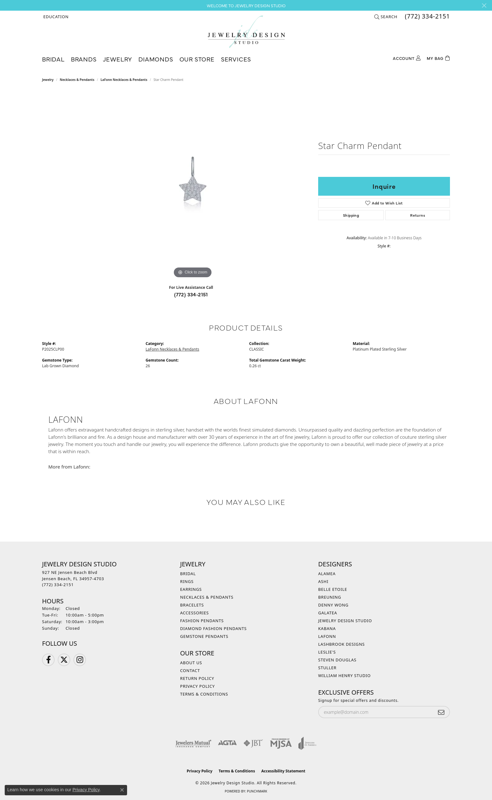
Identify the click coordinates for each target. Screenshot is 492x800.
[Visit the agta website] (227, 743)
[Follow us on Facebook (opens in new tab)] (48, 660)
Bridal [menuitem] (188, 573)
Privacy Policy (197, 686)
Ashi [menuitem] (323, 581)
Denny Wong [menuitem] (333, 605)
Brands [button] (84, 59)
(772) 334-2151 (191, 294)
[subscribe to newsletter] (441, 712)
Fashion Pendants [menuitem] (202, 620)
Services (236, 59)
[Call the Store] (58, 584)
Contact (190, 670)
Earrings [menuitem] (191, 589)
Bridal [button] (53, 59)
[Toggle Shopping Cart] (438, 57)
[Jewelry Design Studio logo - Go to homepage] (246, 31)
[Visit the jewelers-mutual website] (193, 743)
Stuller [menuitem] (327, 667)
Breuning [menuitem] (329, 597)
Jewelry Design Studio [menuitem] (345, 620)
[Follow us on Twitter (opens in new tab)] (64, 660)
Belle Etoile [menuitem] (332, 589)
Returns (417, 215)
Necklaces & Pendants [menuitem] (206, 597)
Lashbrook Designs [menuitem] (341, 644)
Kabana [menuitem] (327, 628)
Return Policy (197, 678)
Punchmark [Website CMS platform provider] (257, 791)
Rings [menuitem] (187, 581)
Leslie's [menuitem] (327, 652)
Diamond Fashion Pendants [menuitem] (213, 628)
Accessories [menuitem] (194, 613)
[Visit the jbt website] (253, 743)
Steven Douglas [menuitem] (337, 660)
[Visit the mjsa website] (281, 743)
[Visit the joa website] (307, 743)
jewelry (48, 79)
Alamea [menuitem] (327, 573)
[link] (427, 16)
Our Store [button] (197, 59)
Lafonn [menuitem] (327, 636)
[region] (193, 186)
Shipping (351, 215)
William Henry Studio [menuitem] (344, 675)
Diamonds (155, 59)
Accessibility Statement (283, 771)
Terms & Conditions (204, 694)
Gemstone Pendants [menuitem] (204, 636)
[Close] (484, 5)
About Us (191, 662)
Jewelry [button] (117, 59)
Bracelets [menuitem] (192, 605)
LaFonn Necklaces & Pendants (123, 79)
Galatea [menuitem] (327, 613)
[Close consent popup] (122, 790)
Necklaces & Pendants (77, 79)
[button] (55, 16)
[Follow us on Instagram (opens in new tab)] (79, 660)
